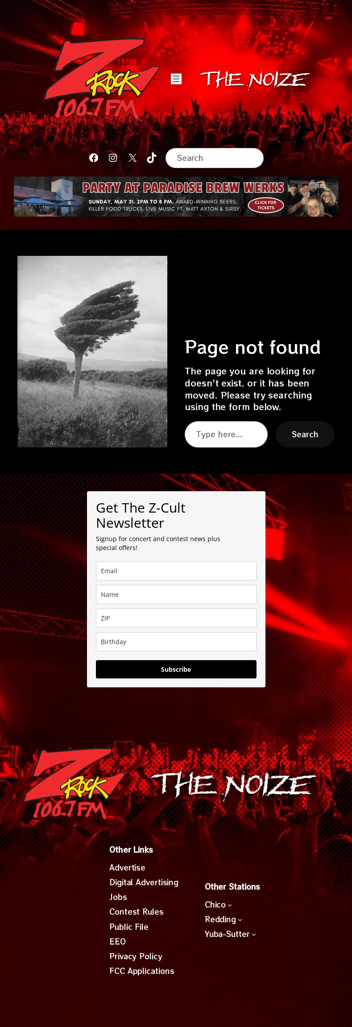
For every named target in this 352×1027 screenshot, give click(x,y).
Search (305, 434)
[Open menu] (176, 79)
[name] (176, 594)
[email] (176, 570)
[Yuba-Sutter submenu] (254, 934)
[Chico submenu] (230, 904)
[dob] (176, 641)
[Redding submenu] (240, 919)
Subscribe (176, 669)
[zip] (176, 618)
